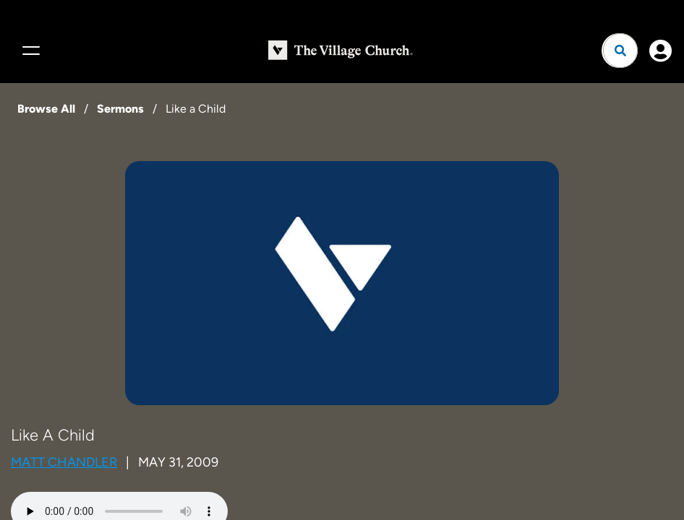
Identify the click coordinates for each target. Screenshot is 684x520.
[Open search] (620, 50)
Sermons (120, 109)
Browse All (46, 109)
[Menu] (29, 50)
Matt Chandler (64, 462)
